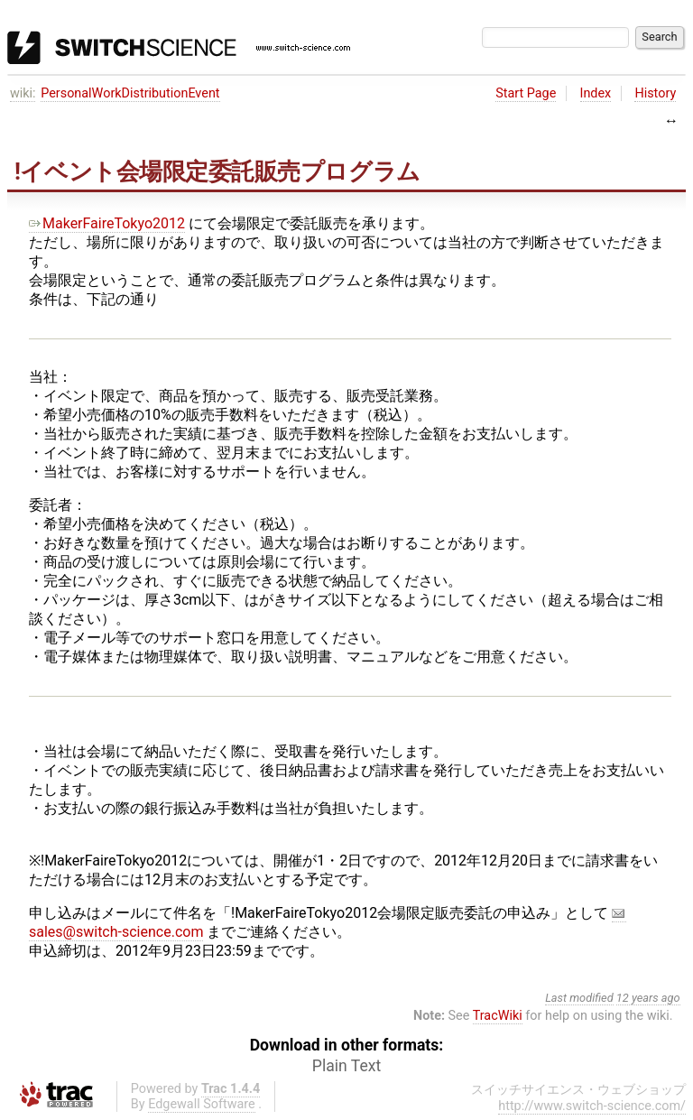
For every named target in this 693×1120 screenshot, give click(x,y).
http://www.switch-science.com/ (592, 1106)
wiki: (23, 93)
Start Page (525, 93)
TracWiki (497, 1015)
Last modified (579, 997)
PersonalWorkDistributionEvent (130, 93)
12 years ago (648, 997)
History (655, 93)
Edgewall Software (201, 1104)
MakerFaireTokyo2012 (107, 223)
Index (596, 93)
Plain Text (346, 1066)
